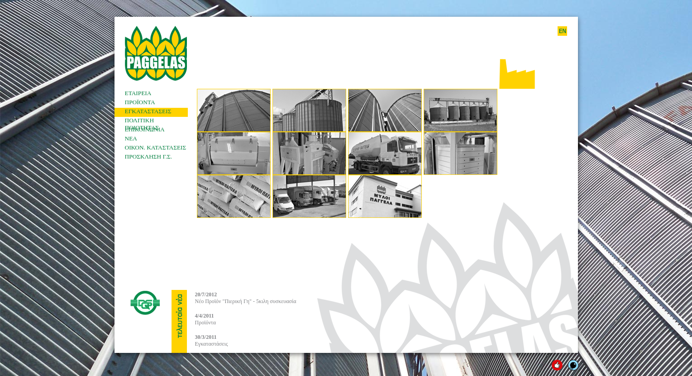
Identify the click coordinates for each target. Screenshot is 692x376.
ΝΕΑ (131, 138)
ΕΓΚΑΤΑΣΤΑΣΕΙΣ (148, 111)
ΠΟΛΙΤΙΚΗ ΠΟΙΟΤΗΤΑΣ (142, 121)
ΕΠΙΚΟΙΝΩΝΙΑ (145, 129)
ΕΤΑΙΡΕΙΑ (138, 93)
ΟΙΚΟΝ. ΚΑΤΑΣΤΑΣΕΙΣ (155, 147)
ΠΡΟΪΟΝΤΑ (140, 102)
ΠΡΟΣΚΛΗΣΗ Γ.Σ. (148, 156)
